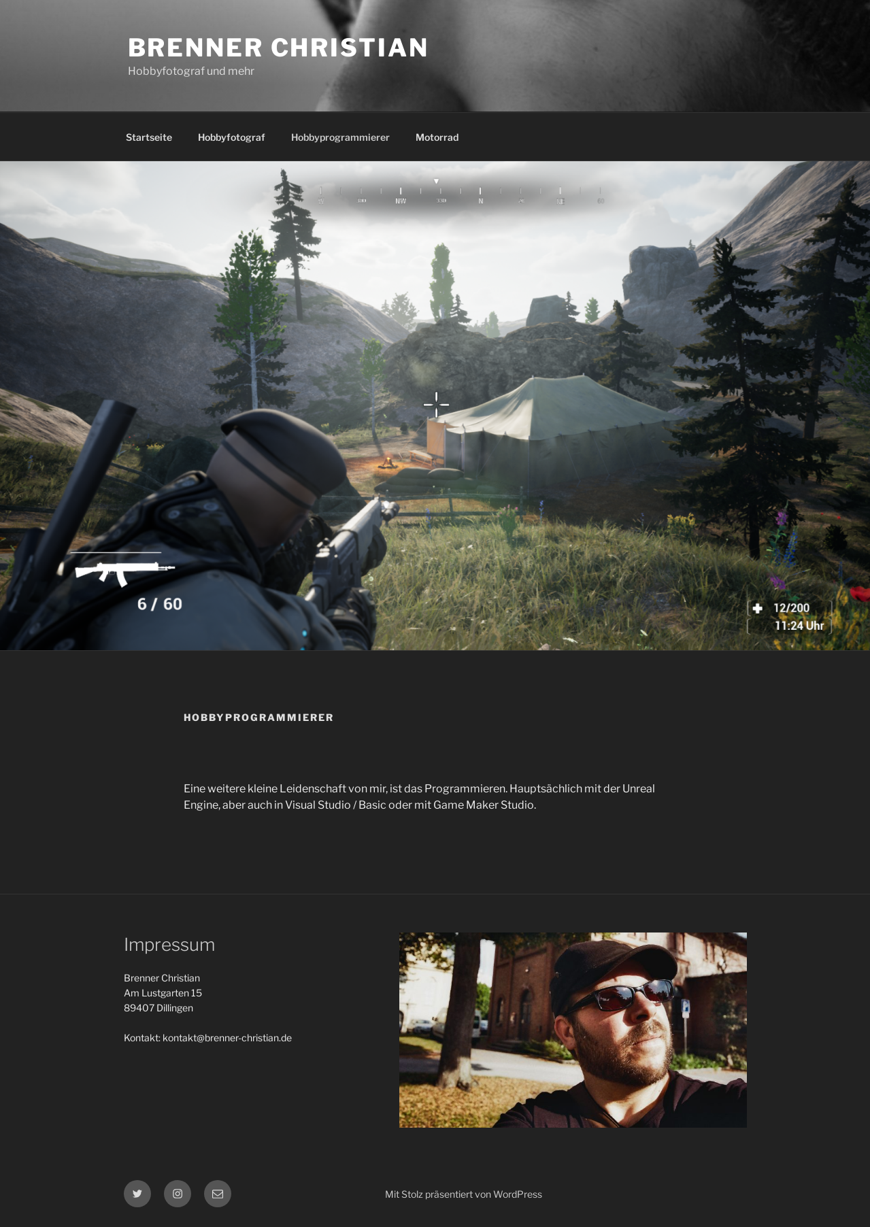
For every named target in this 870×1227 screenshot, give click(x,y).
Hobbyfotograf (231, 137)
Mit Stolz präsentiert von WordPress (463, 1194)
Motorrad (437, 137)
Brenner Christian (278, 48)
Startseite (149, 137)
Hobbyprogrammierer (340, 137)
